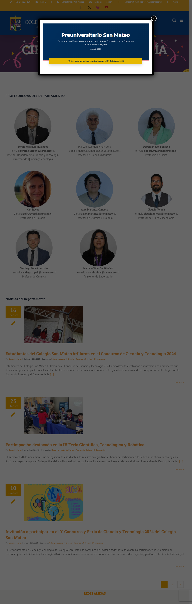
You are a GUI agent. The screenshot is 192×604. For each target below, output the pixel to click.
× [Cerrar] (154, 18)
